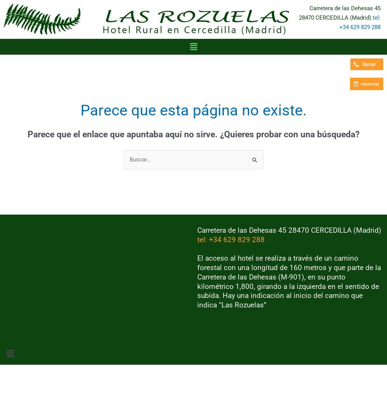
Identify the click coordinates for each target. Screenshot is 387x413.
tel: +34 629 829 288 (231, 239)
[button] (193, 47)
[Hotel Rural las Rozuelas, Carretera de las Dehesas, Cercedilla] (97, 282)
